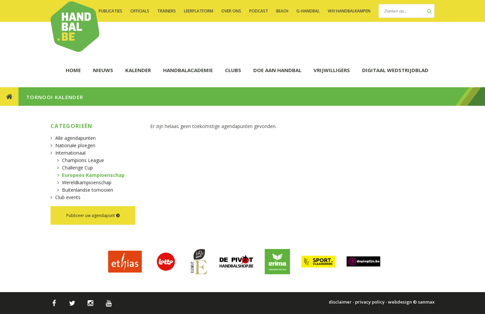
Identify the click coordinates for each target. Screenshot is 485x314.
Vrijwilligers (332, 70)
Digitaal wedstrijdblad (395, 70)
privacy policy (370, 302)
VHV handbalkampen (349, 11)
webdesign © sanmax (411, 302)
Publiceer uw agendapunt (93, 215)
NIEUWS (103, 70)
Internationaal (70, 153)
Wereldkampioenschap (86, 182)
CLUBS (233, 70)
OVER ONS (231, 11)
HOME (73, 70)
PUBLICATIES (110, 11)
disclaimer (340, 302)
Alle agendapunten (75, 138)
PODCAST (258, 11)
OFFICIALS (139, 11)
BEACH (282, 11)
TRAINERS (166, 11)
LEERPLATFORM (198, 11)
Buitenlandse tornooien (87, 190)
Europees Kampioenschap (93, 175)
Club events (67, 197)
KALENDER (138, 70)
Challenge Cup (77, 167)
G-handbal (308, 11)
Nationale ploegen (75, 145)
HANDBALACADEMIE (188, 70)
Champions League (83, 160)
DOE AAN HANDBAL (277, 70)
